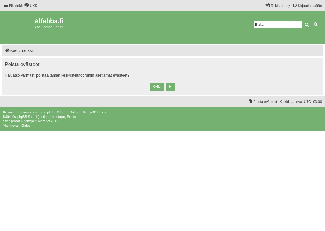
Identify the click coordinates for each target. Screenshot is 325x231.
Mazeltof (44, 121)
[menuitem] (30, 6)
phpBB (51, 112)
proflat (15, 121)
